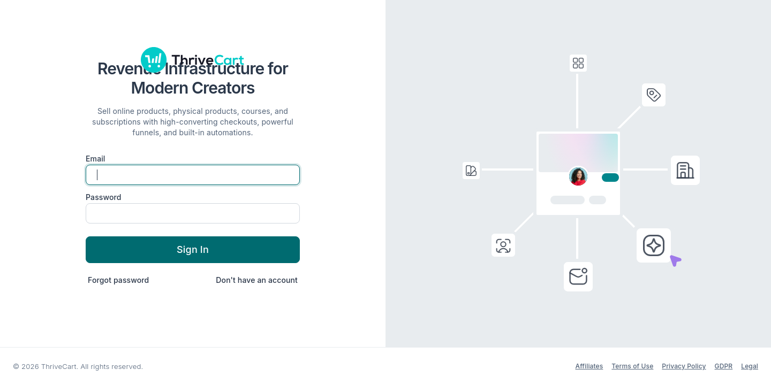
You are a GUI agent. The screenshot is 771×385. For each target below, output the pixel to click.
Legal (749, 366)
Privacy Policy (684, 366)
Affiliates (589, 366)
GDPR (724, 366)
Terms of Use (632, 366)
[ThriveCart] (193, 60)
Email (95, 159)
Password (104, 197)
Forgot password (118, 279)
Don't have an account (257, 279)
